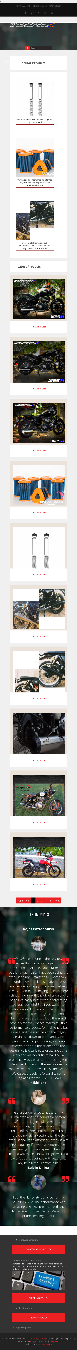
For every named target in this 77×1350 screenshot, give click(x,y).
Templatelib (54, 1341)
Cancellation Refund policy (26, 1260)
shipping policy (25, 1308)
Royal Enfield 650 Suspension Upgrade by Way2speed (35, 121)
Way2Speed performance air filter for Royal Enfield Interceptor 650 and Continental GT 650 (34, 182)
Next (57, 900)
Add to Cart (39, 326)
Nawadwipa (46, 1344)
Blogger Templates (42, 1338)
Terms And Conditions (28, 1239)
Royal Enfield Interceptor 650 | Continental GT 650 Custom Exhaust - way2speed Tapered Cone (35, 245)
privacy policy (24, 1327)
